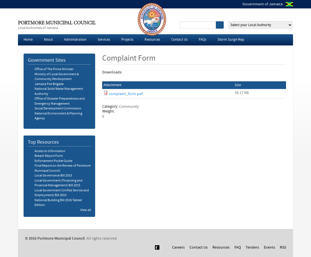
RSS (283, 247)
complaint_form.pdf (126, 94)
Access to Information (50, 151)
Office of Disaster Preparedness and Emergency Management (60, 101)
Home (28, 39)
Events (269, 247)
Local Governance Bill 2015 (53, 175)
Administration (75, 39)
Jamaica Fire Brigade (49, 84)
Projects (127, 39)
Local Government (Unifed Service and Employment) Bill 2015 (62, 193)
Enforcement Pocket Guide (53, 161)
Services (104, 39)
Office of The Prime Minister (54, 69)
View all (85, 210)
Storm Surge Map (231, 39)
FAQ (237, 247)
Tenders (252, 247)
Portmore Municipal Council (57, 23)
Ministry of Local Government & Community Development (57, 77)
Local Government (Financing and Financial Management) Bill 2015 (59, 183)
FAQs (202, 39)
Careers (178, 247)
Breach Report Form (49, 156)
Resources (152, 39)
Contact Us (179, 39)
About (48, 39)
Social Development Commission (58, 108)
